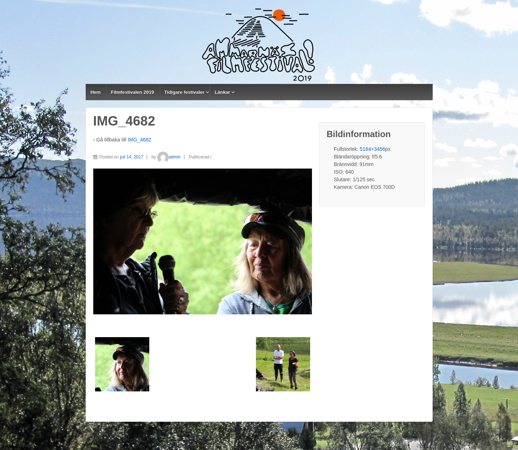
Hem (95, 92)
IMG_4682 (139, 140)
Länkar (222, 92)
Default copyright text (117, 439)
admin (169, 157)
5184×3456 (372, 149)
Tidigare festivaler (184, 92)
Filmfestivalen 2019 (132, 92)
